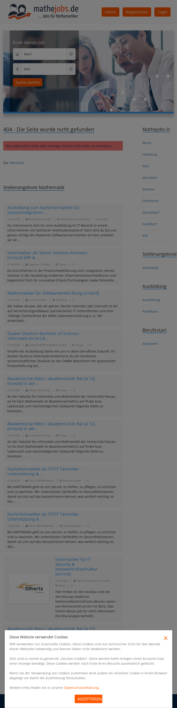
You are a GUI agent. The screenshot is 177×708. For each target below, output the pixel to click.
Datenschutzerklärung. (82, 687)
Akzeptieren (89, 699)
